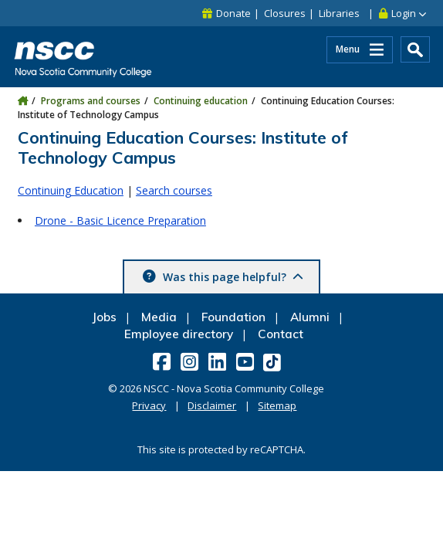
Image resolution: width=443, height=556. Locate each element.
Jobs (104, 317)
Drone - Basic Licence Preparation (120, 220)
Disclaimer (212, 405)
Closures (285, 13)
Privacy (149, 405)
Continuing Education (70, 190)
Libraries (339, 13)
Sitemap (277, 405)
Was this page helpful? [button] (231, 277)
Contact (280, 334)
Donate (233, 13)
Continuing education (201, 100)
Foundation (233, 317)
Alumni (310, 317)
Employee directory (178, 334)
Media (159, 317)
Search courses (174, 190)
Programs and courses (90, 100)
